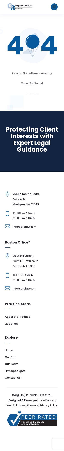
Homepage (32, 94)
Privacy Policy (49, 417)
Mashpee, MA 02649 (26, 216)
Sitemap (32, 417)
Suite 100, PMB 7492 (25, 272)
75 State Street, (23, 267)
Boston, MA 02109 (24, 277)
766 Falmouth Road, (26, 205)
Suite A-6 (19, 211)
